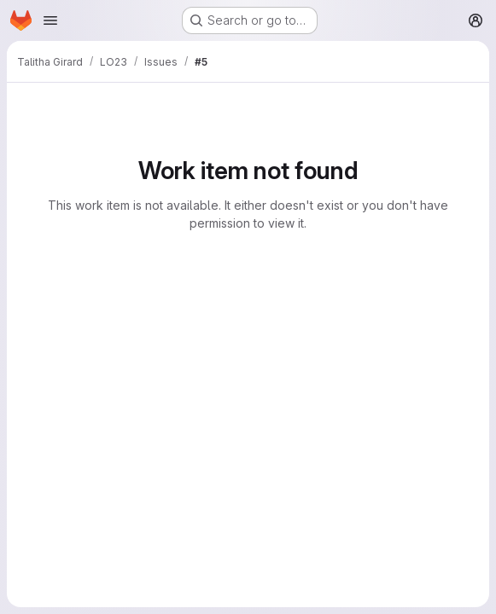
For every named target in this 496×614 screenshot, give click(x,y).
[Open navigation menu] (50, 20)
